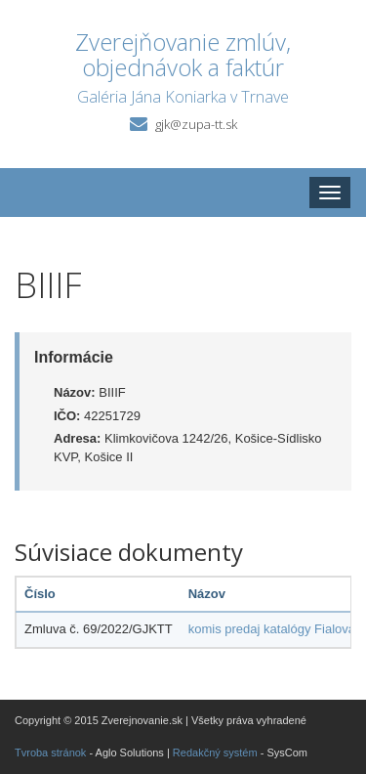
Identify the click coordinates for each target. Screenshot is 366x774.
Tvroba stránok (50, 752)
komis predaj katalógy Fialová (271, 629)
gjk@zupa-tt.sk (196, 124)
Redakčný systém (215, 752)
